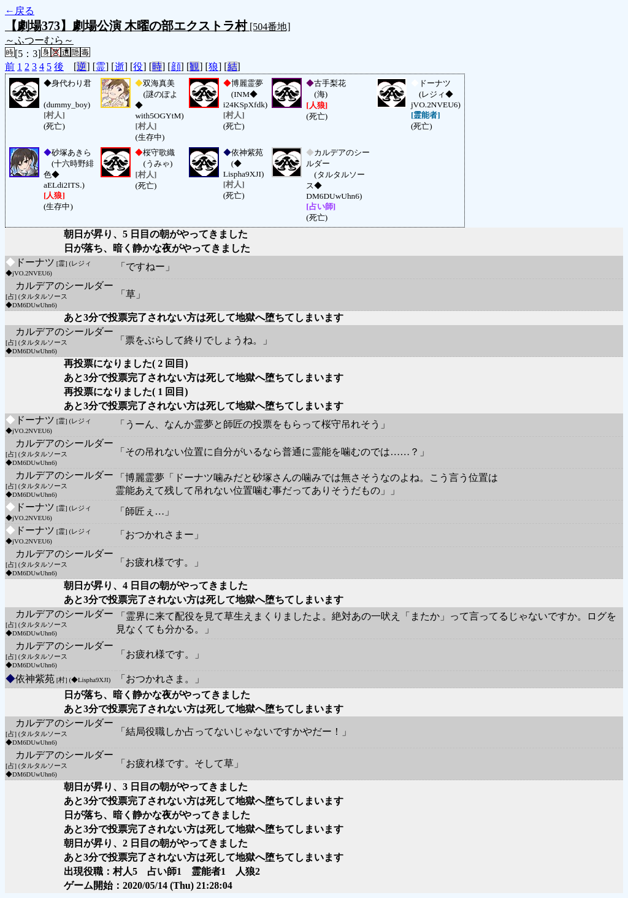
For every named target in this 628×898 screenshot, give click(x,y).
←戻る (19, 11)
